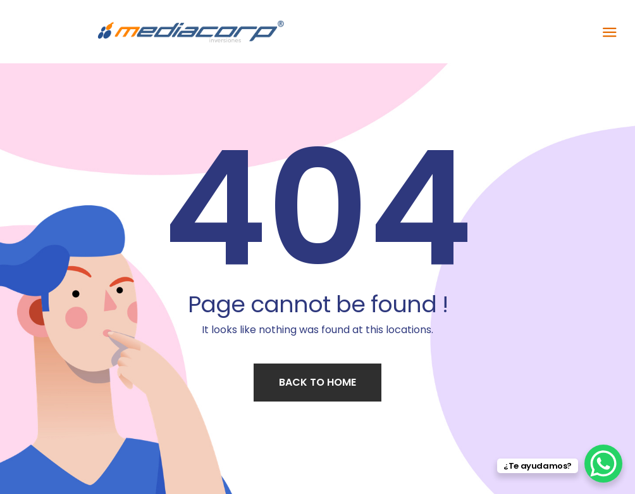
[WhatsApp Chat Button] (603, 464)
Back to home (317, 382)
